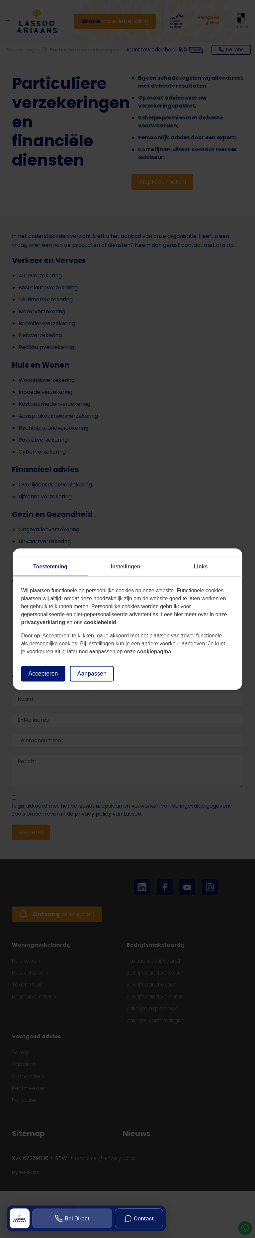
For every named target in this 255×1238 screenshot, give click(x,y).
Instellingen (125, 566)
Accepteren (43, 673)
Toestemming (50, 566)
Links (201, 566)
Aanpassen (92, 673)
